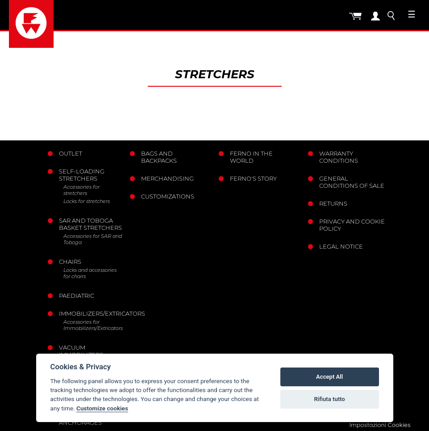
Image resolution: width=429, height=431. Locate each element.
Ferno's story (253, 178)
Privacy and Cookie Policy (352, 225)
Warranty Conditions (338, 157)
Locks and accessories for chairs (90, 273)
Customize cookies (102, 408)
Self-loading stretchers (81, 175)
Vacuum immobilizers (81, 351)
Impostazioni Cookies (379, 425)
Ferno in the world (251, 157)
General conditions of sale (351, 182)
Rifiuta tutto (329, 399)
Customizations (167, 196)
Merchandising (167, 178)
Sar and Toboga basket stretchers (90, 224)
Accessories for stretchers (81, 190)
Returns (333, 203)
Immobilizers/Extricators (91, 313)
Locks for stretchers (86, 201)
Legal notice (341, 246)
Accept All (329, 376)
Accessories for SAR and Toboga (92, 239)
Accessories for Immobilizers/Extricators (93, 325)
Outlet (70, 153)
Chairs (70, 261)
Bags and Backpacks (159, 157)
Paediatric (76, 295)
